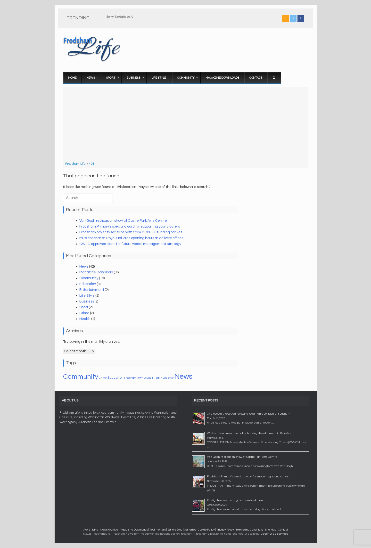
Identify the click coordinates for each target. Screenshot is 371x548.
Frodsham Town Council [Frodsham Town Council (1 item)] (138, 377)
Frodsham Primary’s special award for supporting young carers (129, 226)
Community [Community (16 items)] (80, 376)
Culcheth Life (87, 422)
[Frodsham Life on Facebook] (300, 18)
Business (86, 301)
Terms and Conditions (249, 529)
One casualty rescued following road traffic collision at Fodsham (248, 413)
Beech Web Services (274, 533)
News (83, 266)
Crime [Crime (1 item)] (103, 377)
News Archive (109, 529)
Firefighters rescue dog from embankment (235, 500)
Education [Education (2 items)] (115, 377)
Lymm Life (128, 417)
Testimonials (157, 529)
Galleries (190, 529)
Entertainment (91, 290)
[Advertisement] (185, 125)
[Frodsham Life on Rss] (285, 18)
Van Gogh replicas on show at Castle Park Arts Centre (123, 220)
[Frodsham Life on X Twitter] (293, 18)
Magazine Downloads (134, 529)
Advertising (90, 529)
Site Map (270, 529)
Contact (283, 529)
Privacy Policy (225, 529)
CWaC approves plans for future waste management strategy (130, 244)
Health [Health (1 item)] (158, 377)
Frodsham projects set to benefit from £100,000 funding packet (130, 232)
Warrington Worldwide (104, 417)
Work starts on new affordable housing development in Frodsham (250, 433)
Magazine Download (96, 272)
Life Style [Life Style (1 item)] (168, 377)
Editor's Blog (174, 529)
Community (88, 278)
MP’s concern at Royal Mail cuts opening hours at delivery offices (131, 238)
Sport (83, 307)
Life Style (87, 295)
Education (87, 284)
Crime (84, 313)
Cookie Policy (206, 529)
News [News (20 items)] (183, 376)
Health (85, 319)
